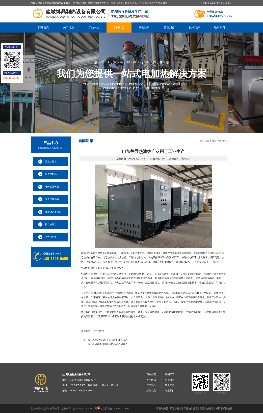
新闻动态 (119, 27)
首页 (214, 140)
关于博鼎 (68, 27)
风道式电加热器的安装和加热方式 (109, 339)
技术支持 (194, 27)
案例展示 (144, 27)
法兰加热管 (51, 237)
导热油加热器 (52, 186)
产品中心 (93, 27)
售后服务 (169, 27)
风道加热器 (51, 174)
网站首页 (43, 27)
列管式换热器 (52, 199)
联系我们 (219, 27)
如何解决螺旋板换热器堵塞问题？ (109, 344)
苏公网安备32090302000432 (115, 408)
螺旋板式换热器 (53, 211)
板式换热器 (51, 224)
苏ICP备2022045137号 (85, 408)
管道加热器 (51, 161)
